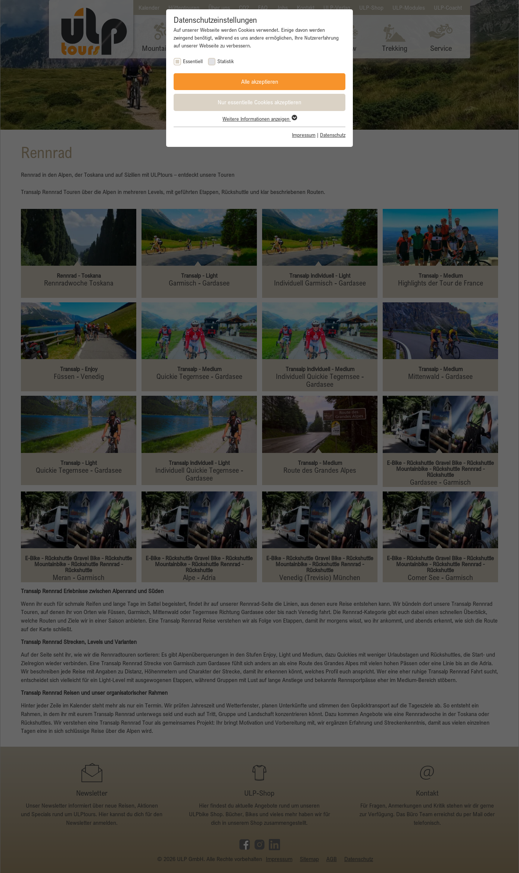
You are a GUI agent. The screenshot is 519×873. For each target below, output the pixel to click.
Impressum (304, 135)
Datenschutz (332, 135)
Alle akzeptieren (259, 81)
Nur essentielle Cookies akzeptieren (259, 102)
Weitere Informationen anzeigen (259, 118)
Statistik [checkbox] (225, 61)
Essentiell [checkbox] (193, 61)
